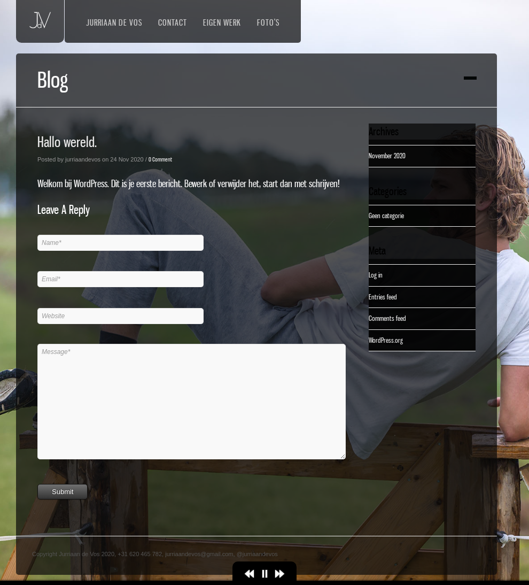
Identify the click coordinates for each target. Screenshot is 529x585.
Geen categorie (386, 215)
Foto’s (268, 22)
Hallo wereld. (67, 142)
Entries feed (383, 296)
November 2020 (387, 155)
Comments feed (387, 318)
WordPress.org (386, 340)
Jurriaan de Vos (114, 22)
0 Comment (160, 159)
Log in (376, 275)
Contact (172, 22)
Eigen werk (222, 22)
